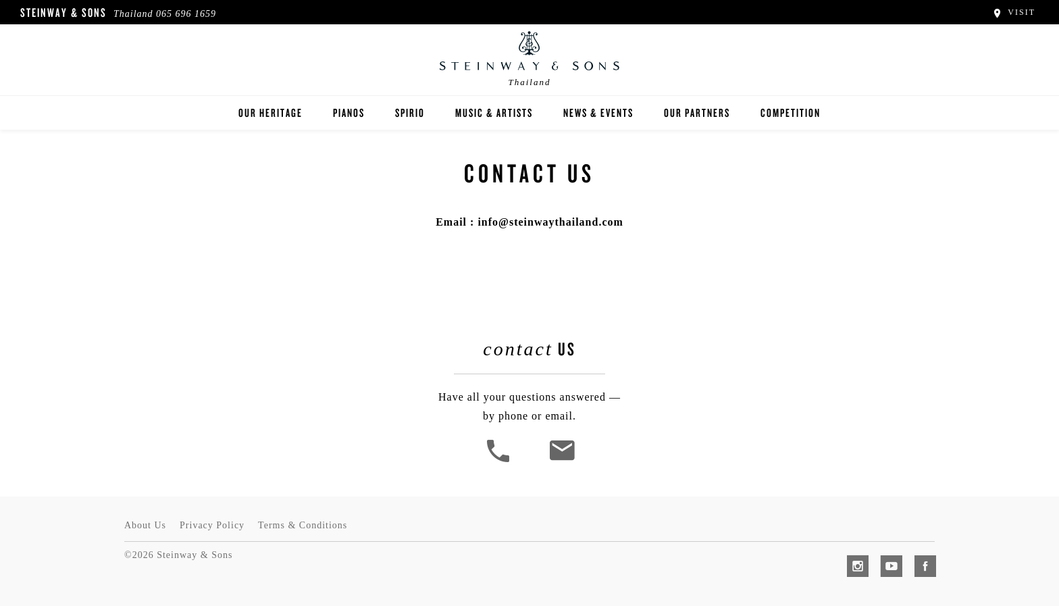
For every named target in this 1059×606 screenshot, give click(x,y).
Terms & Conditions (302, 525)
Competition (790, 112)
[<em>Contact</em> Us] (562, 460)
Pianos (349, 112)
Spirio (410, 112)
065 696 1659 (186, 14)
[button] (500, 460)
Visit (1013, 12)
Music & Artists (494, 112)
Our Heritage (270, 112)
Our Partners (697, 112)
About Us (145, 525)
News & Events (598, 112)
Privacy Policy (212, 525)
